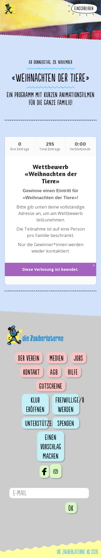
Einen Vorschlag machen (50, 447)
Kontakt (31, 372)
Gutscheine (50, 386)
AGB (54, 372)
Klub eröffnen (35, 405)
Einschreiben (83, 9)
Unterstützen (37, 423)
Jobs (78, 358)
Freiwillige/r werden (67, 405)
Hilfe (73, 372)
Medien (57, 358)
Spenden (65, 423)
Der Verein (28, 358)
